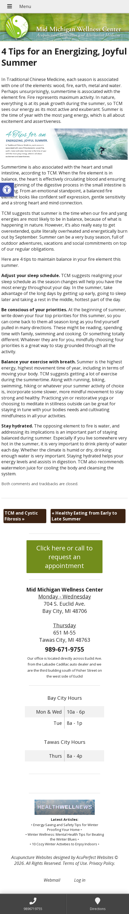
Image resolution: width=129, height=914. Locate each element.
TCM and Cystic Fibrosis (21, 516)
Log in (79, 880)
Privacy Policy (101, 863)
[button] (7, 190)
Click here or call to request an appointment (64, 556)
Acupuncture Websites (31, 857)
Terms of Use (75, 863)
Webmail (52, 880)
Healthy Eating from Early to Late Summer (84, 516)
